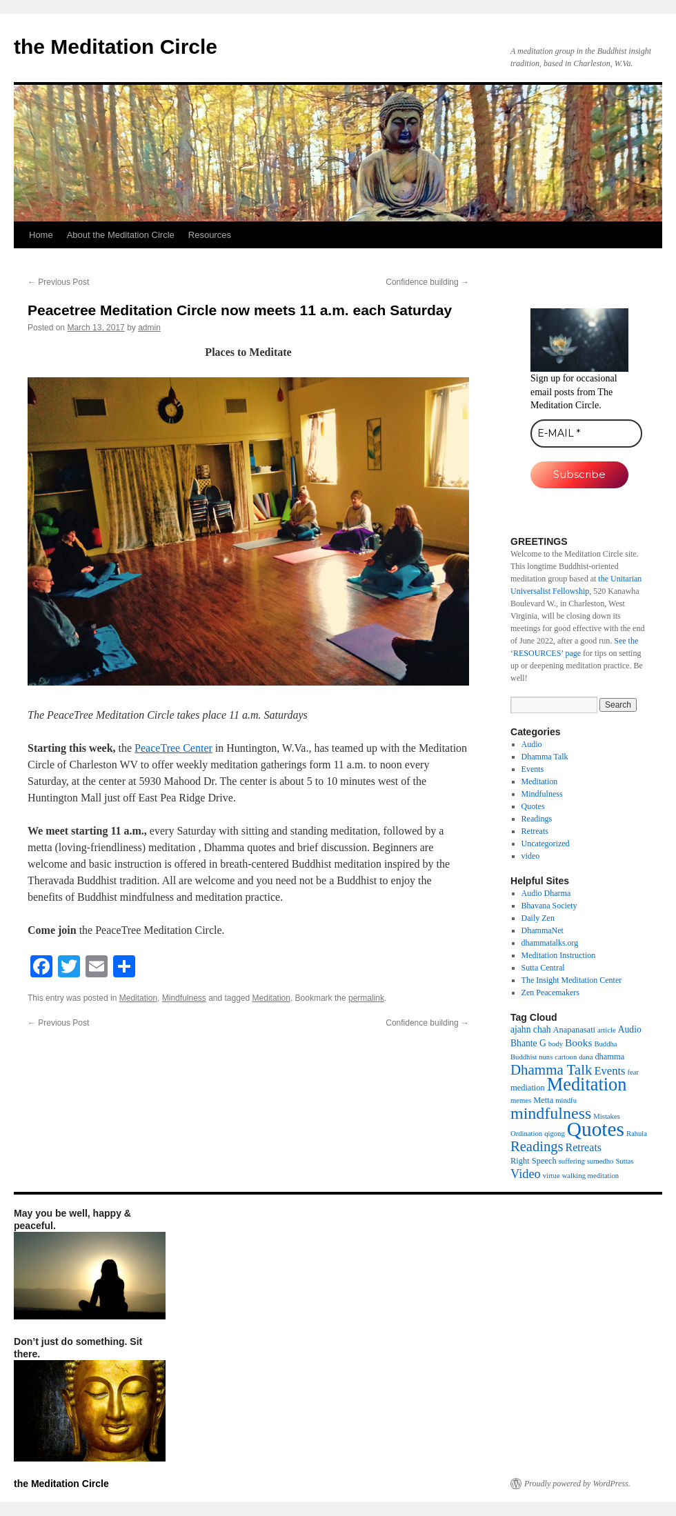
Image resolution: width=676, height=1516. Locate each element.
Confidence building (427, 282)
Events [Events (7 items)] (609, 1070)
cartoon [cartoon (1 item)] (566, 1057)
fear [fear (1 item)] (633, 1072)
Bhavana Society (549, 905)
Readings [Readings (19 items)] (536, 1146)
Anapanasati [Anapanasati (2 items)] (574, 1030)
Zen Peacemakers (550, 992)
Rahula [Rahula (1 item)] (636, 1133)
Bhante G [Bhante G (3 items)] (528, 1043)
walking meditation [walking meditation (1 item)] (590, 1175)
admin (149, 327)
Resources (209, 235)
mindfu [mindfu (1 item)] (566, 1100)
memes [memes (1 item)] (520, 1100)
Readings (537, 819)
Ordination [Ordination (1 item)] (526, 1133)
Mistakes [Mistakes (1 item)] (606, 1116)
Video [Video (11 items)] (525, 1174)
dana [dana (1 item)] (586, 1057)
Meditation (138, 998)
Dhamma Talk (544, 756)
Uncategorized (545, 843)
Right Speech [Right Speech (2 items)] (533, 1161)
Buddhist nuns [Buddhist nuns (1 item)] (531, 1057)
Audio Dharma (546, 893)
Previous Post (58, 282)
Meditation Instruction (558, 955)
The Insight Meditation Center (571, 980)
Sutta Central (543, 968)
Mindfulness (184, 998)
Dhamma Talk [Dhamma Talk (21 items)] (551, 1069)
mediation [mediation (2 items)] (527, 1088)
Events (532, 769)
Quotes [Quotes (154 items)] (595, 1129)
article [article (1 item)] (606, 1030)
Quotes (533, 806)
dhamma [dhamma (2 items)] (609, 1056)
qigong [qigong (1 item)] (554, 1133)
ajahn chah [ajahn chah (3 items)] (530, 1029)
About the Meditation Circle (121, 235)
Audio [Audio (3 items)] (630, 1029)
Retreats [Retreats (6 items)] (583, 1147)
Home (41, 235)
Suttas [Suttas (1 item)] (624, 1161)
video (530, 856)
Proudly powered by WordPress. (577, 1483)
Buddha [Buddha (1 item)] (605, 1044)
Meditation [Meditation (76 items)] (587, 1085)
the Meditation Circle (115, 46)
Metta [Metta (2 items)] (543, 1100)
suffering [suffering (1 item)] (572, 1161)
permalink (366, 998)
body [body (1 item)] (555, 1044)
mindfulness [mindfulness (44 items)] (550, 1113)
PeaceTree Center (173, 748)
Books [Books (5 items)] (578, 1042)
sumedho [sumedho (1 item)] (600, 1161)
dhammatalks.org (550, 943)
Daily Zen (538, 918)
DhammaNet (542, 930)
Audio (531, 744)
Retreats (534, 831)
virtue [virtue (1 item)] (551, 1175)
